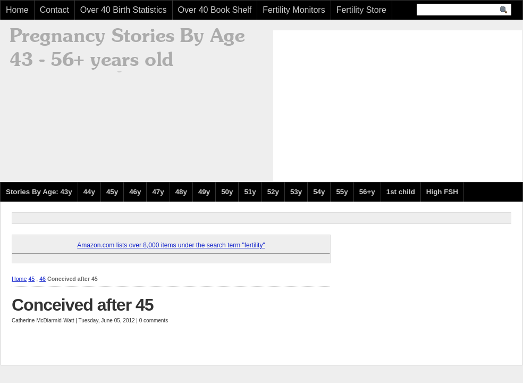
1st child (400, 192)
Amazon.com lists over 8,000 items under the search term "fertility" (171, 245)
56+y (367, 192)
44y (89, 192)
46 (42, 279)
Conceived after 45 (83, 304)
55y (342, 192)
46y (135, 192)
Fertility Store (361, 9)
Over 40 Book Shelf (215, 9)
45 (31, 279)
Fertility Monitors (294, 9)
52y (273, 192)
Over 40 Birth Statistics (123, 9)
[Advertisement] (369, 104)
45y (112, 192)
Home (17, 9)
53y (296, 192)
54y (319, 192)
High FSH (442, 192)
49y (204, 192)
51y (250, 192)
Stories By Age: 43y (39, 192)
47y (158, 192)
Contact (54, 9)
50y (227, 192)
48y (181, 192)
